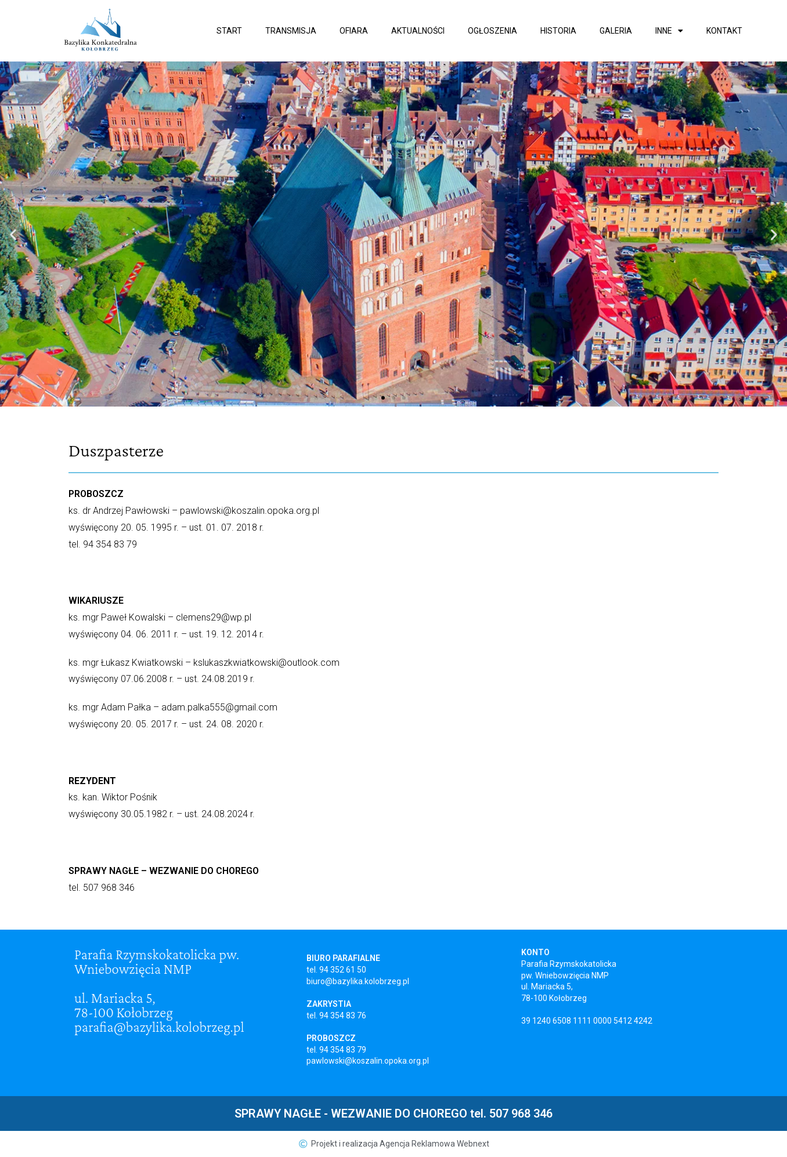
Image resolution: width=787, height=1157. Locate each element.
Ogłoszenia (492, 30)
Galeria (616, 30)
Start (229, 30)
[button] (383, 398)
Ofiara (354, 30)
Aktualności (418, 30)
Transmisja (290, 30)
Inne (669, 31)
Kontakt (724, 30)
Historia (558, 30)
